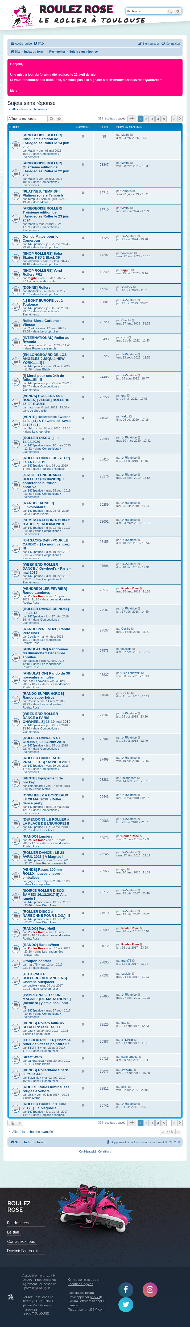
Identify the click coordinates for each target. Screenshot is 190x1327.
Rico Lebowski (37, 680)
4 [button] (158, 118)
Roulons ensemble (44, 348)
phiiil (31, 1094)
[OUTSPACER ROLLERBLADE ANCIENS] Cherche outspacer (45, 978)
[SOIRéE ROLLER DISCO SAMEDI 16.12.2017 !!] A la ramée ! (45, 895)
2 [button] (146, 118)
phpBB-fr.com (95, 1309)
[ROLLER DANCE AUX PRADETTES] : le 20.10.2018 (46, 760)
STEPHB (33, 1047)
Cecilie (32, 636)
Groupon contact (37, 961)
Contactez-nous (21, 1241)
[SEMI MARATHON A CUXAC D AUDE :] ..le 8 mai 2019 (46, 522)
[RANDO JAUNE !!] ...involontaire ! (38, 505)
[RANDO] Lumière (37, 836)
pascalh (33, 660)
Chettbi (32, 328)
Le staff (13, 1232)
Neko (31, 428)
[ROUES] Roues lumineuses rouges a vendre (46, 1089)
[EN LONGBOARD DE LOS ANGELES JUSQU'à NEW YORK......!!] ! (45, 359)
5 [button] (164, 118)
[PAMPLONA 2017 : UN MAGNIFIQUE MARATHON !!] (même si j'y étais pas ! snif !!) (47, 1001)
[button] (131, 119)
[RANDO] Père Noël (39, 929)
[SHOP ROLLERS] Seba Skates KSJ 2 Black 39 (42, 255)
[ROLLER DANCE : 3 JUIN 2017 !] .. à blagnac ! (44, 1106)
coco (31, 345)
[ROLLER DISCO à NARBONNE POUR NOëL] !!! (46, 914)
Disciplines (47, 830)
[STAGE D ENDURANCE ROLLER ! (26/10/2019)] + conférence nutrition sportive (43, 481)
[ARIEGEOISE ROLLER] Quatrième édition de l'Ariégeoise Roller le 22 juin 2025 (46, 169)
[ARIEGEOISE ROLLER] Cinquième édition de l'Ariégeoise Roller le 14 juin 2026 (46, 141)
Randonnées (17, 1223)
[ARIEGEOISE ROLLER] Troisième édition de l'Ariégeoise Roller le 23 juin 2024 (46, 214)
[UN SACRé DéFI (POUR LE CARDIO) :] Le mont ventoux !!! (46, 544)
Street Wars (32, 1057)
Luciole (32, 985)
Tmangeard (35, 785)
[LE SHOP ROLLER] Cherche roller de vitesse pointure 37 (47, 1042)
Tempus (33, 198)
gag (30, 407)
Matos (44, 202)
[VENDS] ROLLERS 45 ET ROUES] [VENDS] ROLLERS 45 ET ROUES (46, 400)
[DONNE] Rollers (37, 287)
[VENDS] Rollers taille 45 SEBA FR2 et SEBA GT (43, 1025)
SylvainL (33, 1077)
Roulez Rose (36, 596)
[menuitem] (38, 43)
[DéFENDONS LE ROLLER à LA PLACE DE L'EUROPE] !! (46, 821)
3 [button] (152, 118)
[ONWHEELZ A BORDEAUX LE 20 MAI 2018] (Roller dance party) (45, 799)
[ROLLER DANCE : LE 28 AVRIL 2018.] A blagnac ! (43, 855)
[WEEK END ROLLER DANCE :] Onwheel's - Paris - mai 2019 (47, 568)
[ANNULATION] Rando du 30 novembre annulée (46, 675)
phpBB (95, 1297)
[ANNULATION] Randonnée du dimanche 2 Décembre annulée (45, 653)
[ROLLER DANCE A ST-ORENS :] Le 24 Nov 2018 (44, 740)
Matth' (32, 150)
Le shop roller (49, 247)
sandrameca (36, 1060)
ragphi (32, 278)
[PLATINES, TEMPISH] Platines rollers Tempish (43, 193)
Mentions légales (80, 1284)
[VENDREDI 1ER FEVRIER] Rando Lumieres (45, 591)
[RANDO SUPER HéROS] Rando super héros (43, 695)
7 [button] (174, 118)
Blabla (46, 369)
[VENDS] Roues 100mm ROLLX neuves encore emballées (42, 874)
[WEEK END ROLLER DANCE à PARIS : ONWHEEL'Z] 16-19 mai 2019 (47, 718)
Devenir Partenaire (22, 1251)
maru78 (33, 964)
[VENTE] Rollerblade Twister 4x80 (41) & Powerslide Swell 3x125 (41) (47, 421)
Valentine (34, 261)
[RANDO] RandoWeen (41, 945)
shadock (33, 291)
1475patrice (35, 244)
